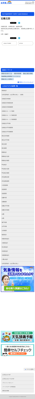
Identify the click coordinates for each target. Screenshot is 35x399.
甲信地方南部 (5, 173)
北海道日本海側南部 (7, 107)
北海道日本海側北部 (7, 103)
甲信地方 (4, 164)
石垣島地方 (5, 251)
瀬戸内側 (4, 222)
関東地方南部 (5, 160)
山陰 (3, 218)
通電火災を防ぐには (7, 73)
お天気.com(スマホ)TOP (8, 378)
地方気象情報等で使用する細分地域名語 (15, 14)
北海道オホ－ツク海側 (8, 111)
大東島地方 (5, 243)
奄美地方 (4, 234)
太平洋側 (4, 226)
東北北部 (4, 144)
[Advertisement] (17, 56)
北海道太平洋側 (6, 123)
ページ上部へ (30, 369)
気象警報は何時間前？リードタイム (11, 76)
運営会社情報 (5, 390)
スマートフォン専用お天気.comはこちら (29, 2)
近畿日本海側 (5, 210)
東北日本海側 (5, 135)
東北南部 (4, 148)
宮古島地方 (5, 247)
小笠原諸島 (5, 185)
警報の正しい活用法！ (7, 79)
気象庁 (6, 34)
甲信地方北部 (5, 168)
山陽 (3, 214)
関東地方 (4, 152)
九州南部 (4, 230)
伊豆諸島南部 (5, 181)
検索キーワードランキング (26, 82)
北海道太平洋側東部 (7, 131)
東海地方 (4, 90)
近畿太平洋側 (5, 205)
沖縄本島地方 (5, 238)
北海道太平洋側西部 (7, 127)
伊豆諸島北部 (5, 177)
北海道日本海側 (6, 98)
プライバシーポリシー (7, 382)
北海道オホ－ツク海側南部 (9, 119)
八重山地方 (5, 259)
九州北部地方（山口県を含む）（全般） (13, 94)
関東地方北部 (5, 156)
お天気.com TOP (6, 374)
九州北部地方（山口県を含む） (10, 263)
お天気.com (6, 3)
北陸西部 (4, 193)
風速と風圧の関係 (27, 73)
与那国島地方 (5, 255)
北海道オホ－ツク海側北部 (9, 115)
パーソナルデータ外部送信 (8, 386)
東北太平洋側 (5, 140)
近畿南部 (4, 201)
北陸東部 (4, 189)
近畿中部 (4, 197)
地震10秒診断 (17, 73)
